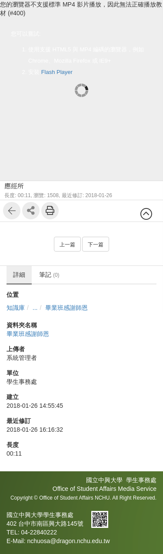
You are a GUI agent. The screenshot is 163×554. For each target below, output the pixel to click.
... (35, 307)
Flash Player (57, 72)
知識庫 (16, 307)
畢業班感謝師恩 (66, 307)
